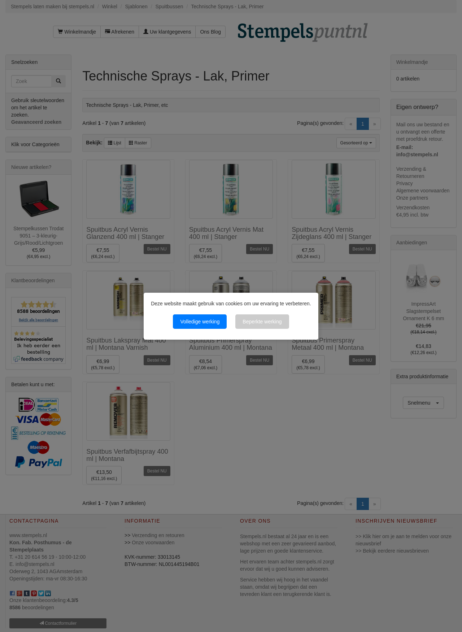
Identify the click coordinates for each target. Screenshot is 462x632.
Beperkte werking (262, 321)
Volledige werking (199, 321)
